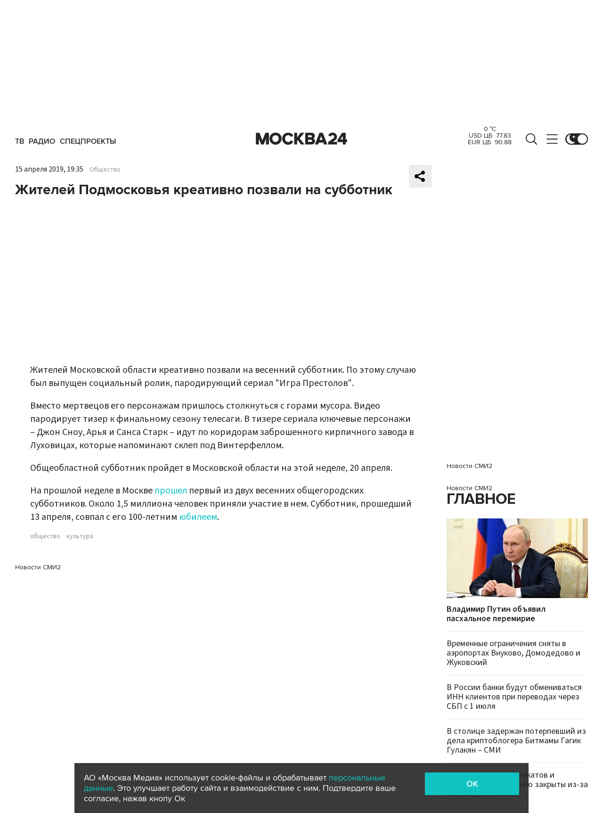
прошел (171, 490)
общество (45, 536)
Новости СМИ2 (38, 567)
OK (472, 784)
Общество (105, 169)
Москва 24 (301, 139)
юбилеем (198, 517)
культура (79, 536)
